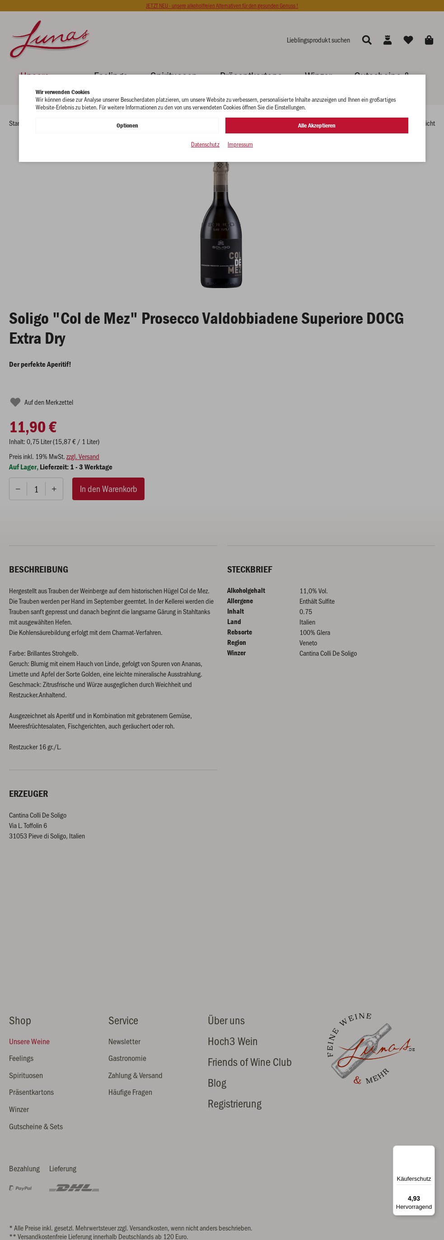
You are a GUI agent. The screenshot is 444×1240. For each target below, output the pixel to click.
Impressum (240, 144)
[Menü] (429, 1150)
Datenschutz (205, 144)
